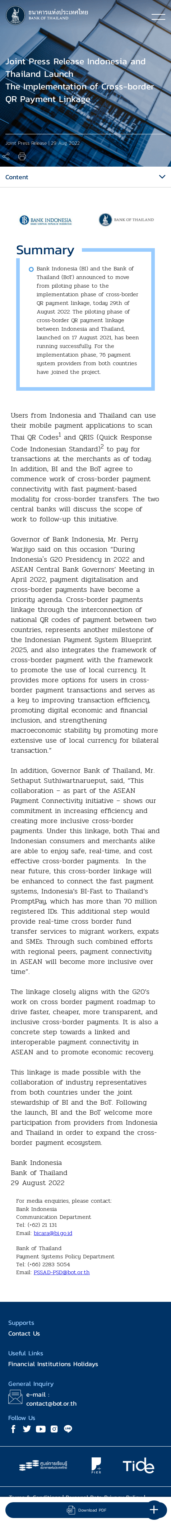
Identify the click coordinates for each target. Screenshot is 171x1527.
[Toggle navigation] (158, 16)
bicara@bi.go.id (53, 1233)
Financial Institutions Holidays (53, 1364)
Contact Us (24, 1333)
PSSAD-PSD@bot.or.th (62, 1272)
